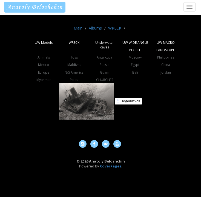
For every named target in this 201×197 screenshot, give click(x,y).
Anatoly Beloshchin (35, 7)
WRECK (114, 28)
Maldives (74, 64)
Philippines (165, 57)
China (165, 64)
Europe (43, 72)
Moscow (135, 57)
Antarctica (104, 57)
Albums (95, 28)
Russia (105, 64)
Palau (74, 79)
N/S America (74, 72)
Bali (135, 72)
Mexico (43, 64)
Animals (44, 57)
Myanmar (43, 79)
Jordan (165, 72)
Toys (74, 57)
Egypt (135, 64)
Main (78, 28)
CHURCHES (104, 79)
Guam (104, 72)
